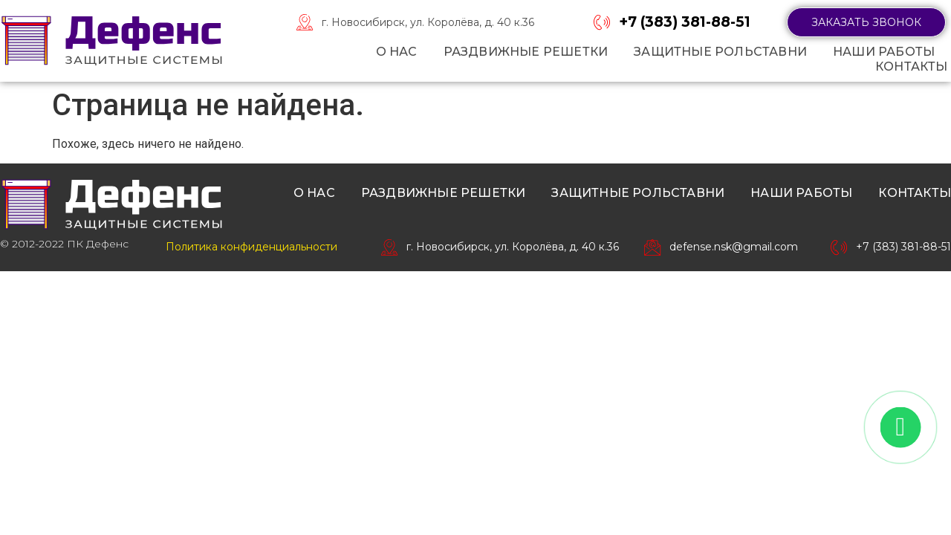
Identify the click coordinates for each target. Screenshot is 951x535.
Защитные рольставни (720, 52)
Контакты (911, 66)
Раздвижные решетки (526, 52)
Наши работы (884, 52)
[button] (866, 22)
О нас (397, 52)
